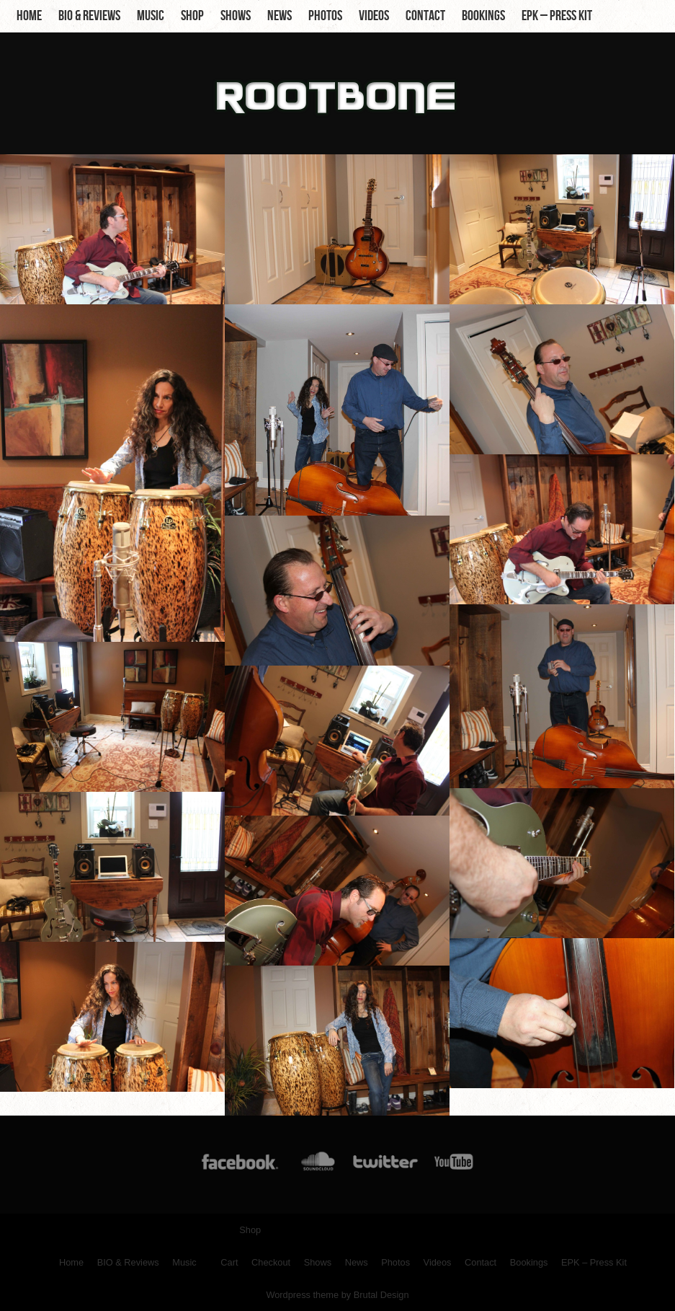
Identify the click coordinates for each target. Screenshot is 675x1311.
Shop (192, 16)
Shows (235, 16)
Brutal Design (381, 1294)
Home (29, 16)
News (279, 16)
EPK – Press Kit (557, 16)
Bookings (483, 16)
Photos (325, 16)
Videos (374, 16)
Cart (229, 1262)
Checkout (270, 1262)
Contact (425, 16)
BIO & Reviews (89, 16)
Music (150, 16)
